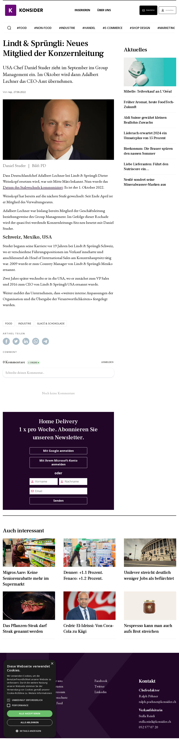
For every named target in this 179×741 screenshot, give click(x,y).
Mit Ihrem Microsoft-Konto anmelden (58, 465)
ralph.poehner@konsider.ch (157, 704)
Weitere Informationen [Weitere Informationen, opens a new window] (40, 693)
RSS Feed (56, 706)
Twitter (99, 689)
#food (22, 31)
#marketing (166, 31)
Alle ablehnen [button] (30, 722)
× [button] (52, 663)
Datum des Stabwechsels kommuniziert (33, 190)
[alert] (29, 699)
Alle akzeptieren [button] (29, 713)
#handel (88, 31)
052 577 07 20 (148, 730)
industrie (24, 326)
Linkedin (100, 694)
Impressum (57, 694)
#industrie (67, 31)
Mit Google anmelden (58, 453)
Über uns (97, 13)
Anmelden (164, 13)
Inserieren (75, 13)
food (8, 326)
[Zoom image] (58, 132)
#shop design (140, 31)
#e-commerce (112, 31)
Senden (58, 503)
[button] (29, 731)
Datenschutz (58, 700)
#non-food (43, 31)
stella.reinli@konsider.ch (155, 724)
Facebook (100, 683)
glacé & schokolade (51, 326)
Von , (8, 94)
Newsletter (138, 13)
